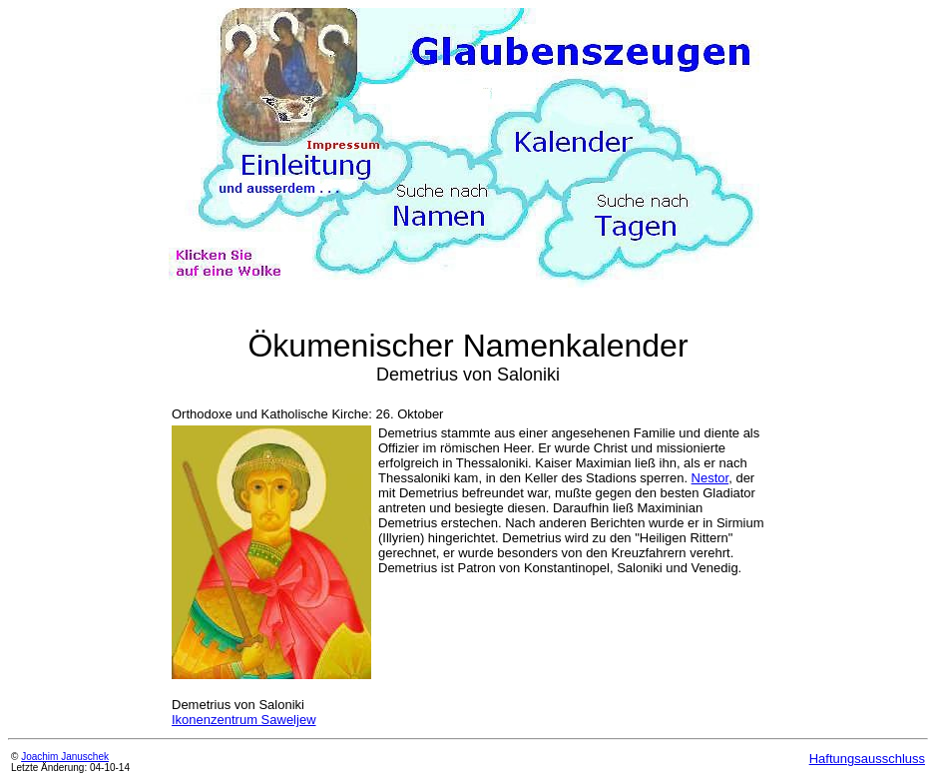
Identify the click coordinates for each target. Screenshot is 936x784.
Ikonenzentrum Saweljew (244, 719)
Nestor (710, 477)
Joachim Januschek (65, 756)
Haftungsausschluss (867, 758)
